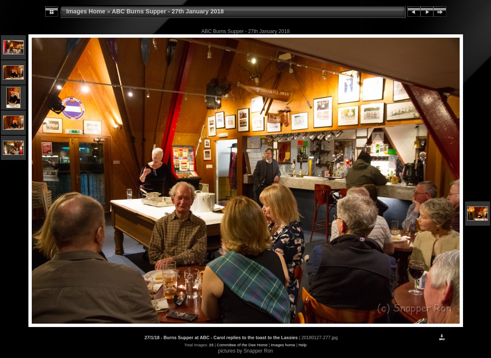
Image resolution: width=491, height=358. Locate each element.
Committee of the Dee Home (242, 345)
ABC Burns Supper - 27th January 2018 (168, 11)
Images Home (86, 11)
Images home (283, 345)
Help (302, 345)
